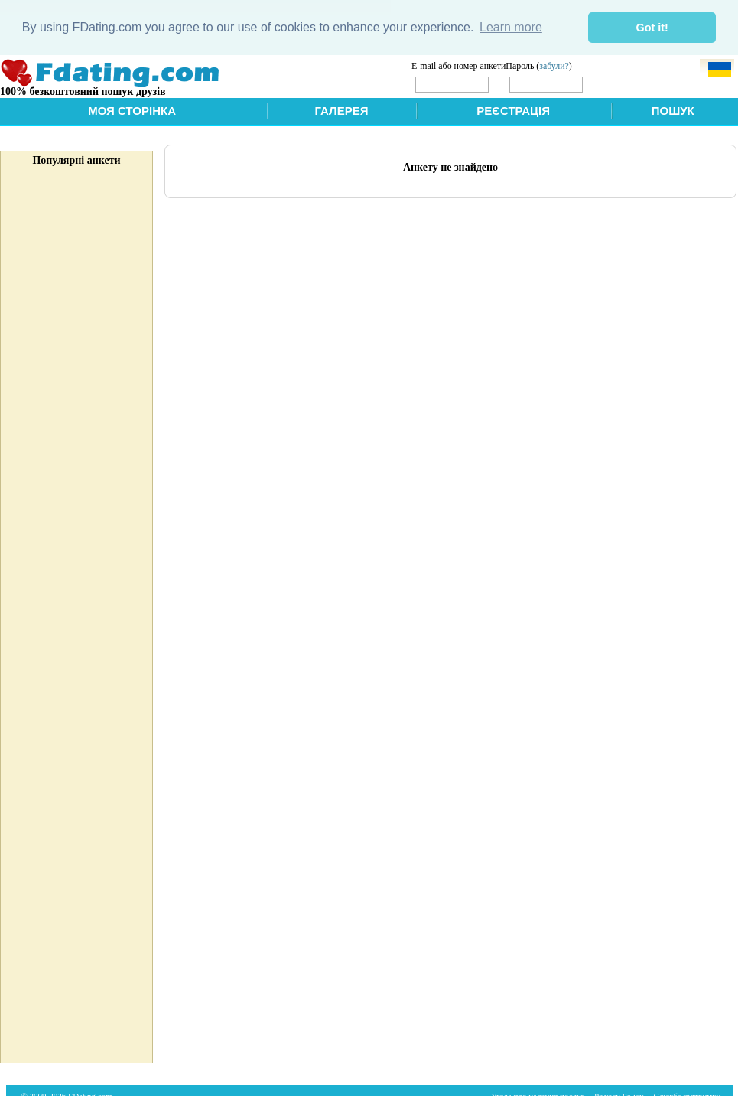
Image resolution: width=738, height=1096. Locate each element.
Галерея (342, 109)
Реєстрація (513, 109)
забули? (554, 65)
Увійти (618, 83)
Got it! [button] (652, 27)
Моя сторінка (132, 109)
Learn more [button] (511, 27)
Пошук (673, 109)
